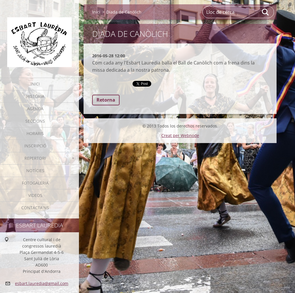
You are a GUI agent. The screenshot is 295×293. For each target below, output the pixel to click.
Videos (35, 195)
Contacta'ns (35, 207)
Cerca (265, 12)
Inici (35, 84)
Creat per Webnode (180, 135)
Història (35, 96)
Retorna (106, 100)
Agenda (35, 108)
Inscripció (35, 146)
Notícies (35, 170)
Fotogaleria (35, 183)
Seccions (35, 121)
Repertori (35, 158)
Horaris (35, 133)
